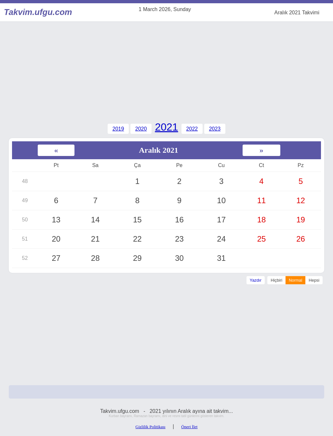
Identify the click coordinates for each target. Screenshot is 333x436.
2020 (141, 129)
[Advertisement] (166, 70)
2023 (215, 129)
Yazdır (255, 280)
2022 (192, 129)
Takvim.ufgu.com (36, 12)
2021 (166, 127)
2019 (118, 129)
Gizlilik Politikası (151, 426)
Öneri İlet (189, 426)
